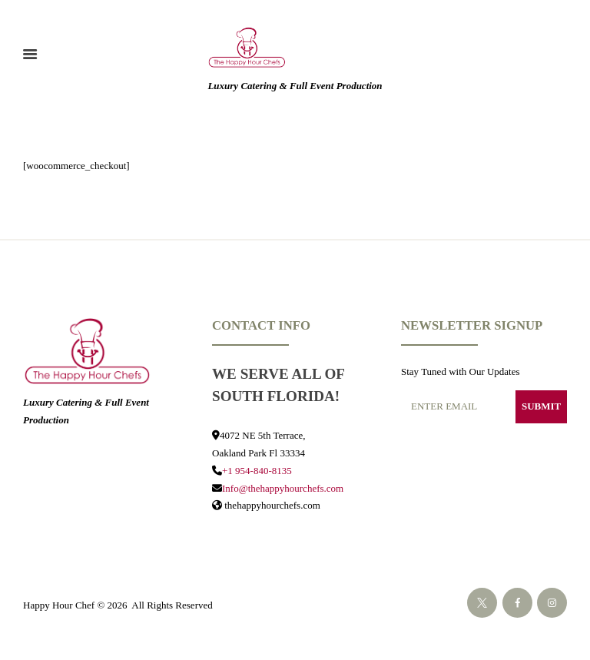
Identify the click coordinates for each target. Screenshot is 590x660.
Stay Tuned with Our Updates (460, 371)
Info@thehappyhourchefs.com (282, 488)
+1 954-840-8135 (257, 470)
